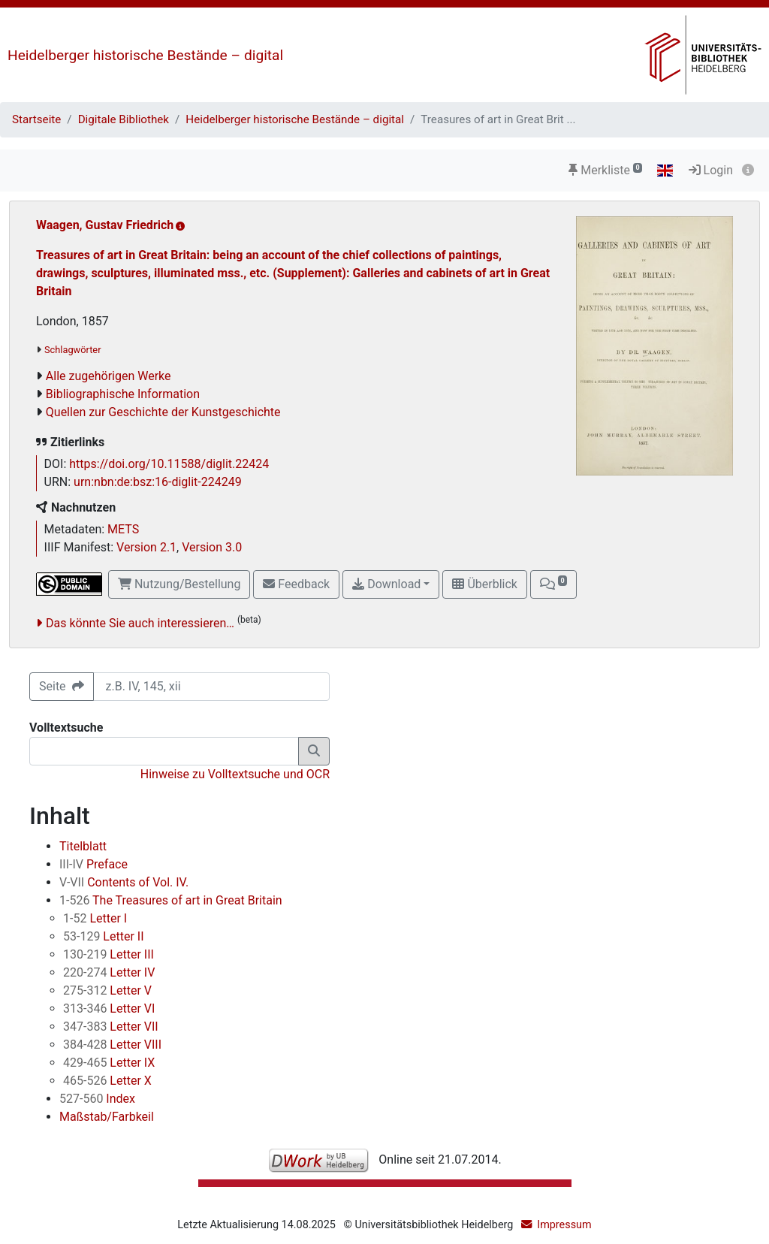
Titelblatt (83, 846)
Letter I (95, 918)
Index (97, 1099)
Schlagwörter (72, 349)
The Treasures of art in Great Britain (170, 900)
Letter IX (109, 1062)
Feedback (296, 584)
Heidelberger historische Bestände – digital (145, 55)
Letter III (108, 954)
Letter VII (110, 1026)
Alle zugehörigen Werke (108, 376)
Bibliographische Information (123, 394)
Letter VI (109, 1008)
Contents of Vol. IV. (123, 882)
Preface (93, 864)
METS (123, 529)
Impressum (564, 1224)
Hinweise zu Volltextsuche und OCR (235, 774)
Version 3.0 (212, 547)
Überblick (484, 584)
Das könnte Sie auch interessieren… (140, 623)
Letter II (103, 936)
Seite (61, 686)
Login (711, 170)
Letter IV (109, 972)
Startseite (36, 119)
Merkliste (605, 170)
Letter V (107, 990)
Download (386, 584)
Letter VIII (112, 1044)
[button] (553, 584)
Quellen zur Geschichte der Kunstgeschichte (163, 412)
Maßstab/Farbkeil (106, 1117)
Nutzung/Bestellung (179, 584)
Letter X (107, 1080)
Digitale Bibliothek (123, 119)
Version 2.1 (146, 547)
